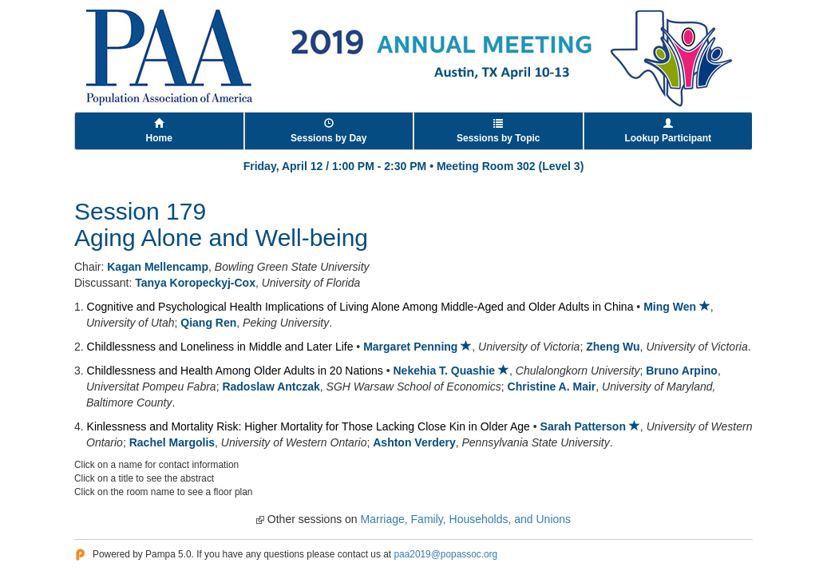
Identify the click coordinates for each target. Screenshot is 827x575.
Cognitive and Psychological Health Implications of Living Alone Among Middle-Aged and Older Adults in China (360, 306)
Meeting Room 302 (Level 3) (510, 166)
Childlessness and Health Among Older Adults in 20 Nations (235, 370)
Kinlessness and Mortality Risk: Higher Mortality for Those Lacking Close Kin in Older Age (308, 426)
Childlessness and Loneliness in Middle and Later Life (220, 346)
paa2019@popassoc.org (445, 554)
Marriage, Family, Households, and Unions (466, 519)
